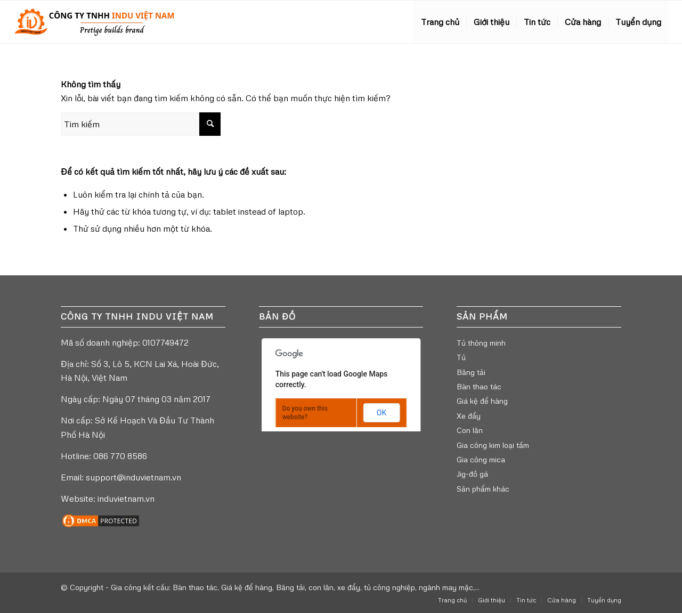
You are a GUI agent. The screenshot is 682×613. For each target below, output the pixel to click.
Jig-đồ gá (472, 473)
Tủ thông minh (481, 342)
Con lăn (470, 430)
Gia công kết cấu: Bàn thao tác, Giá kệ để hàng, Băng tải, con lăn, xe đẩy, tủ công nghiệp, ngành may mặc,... (295, 587)
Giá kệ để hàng (482, 400)
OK (381, 412)
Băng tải (471, 372)
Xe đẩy (469, 415)
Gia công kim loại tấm (493, 444)
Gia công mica (481, 459)
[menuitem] (440, 22)
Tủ (461, 357)
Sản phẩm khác (483, 488)
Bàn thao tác (479, 386)
